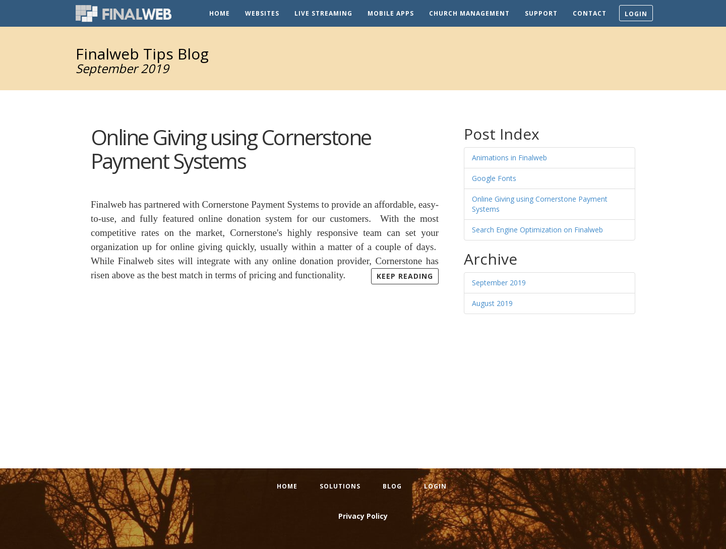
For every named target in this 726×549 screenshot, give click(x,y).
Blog (392, 486)
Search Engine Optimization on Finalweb (537, 229)
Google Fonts (494, 178)
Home (219, 13)
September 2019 (499, 282)
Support (541, 13)
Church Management (469, 13)
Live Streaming (323, 13)
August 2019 (492, 303)
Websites (262, 13)
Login (636, 14)
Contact (590, 13)
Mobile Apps (391, 13)
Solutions (340, 486)
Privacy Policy (363, 516)
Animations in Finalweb (509, 157)
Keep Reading (405, 276)
